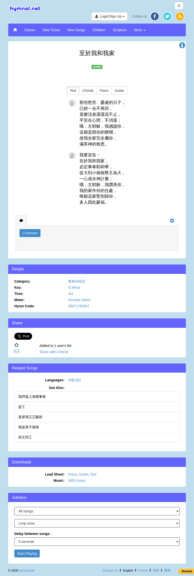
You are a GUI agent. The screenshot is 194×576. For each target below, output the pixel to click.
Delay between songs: (32, 534)
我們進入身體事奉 (32, 397)
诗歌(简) (74, 380)
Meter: (19, 300)
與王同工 (25, 437)
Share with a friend (53, 352)
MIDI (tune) (76, 480)
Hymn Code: (24, 306)
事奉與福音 (76, 281)
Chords (88, 91)
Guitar (119, 91)
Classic (29, 30)
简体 (156, 570)
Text (73, 91)
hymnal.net (26, 570)
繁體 (167, 570)
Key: (18, 287)
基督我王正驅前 (30, 417)
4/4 (70, 294)
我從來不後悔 (28, 427)
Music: (59, 480)
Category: (22, 281)
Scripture (120, 30)
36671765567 (78, 306)
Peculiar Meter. (79, 300)
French (143, 570)
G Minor (74, 287)
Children (99, 30)
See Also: (56, 388)
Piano (104, 91)
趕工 (21, 407)
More (139, 30)
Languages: (55, 380)
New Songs (76, 30)
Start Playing (27, 553)
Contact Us (110, 570)
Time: (18, 294)
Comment (30, 233)
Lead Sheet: (54, 474)
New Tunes (51, 30)
